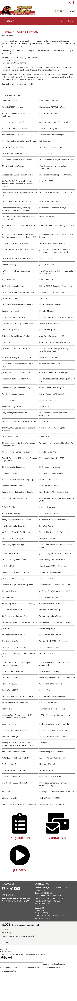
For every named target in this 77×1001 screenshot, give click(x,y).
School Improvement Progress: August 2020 (17, 365)
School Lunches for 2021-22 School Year (18, 249)
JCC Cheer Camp (46, 141)
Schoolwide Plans (9, 591)
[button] (65, 11)
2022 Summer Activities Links (51, 147)
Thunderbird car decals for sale (52, 709)
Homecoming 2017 (47, 628)
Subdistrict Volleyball (10, 311)
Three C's (43, 298)
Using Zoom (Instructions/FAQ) (14, 412)
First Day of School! (47, 764)
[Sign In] (70, 2)
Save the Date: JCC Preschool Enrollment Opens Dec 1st (18, 217)
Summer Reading (9, 264)
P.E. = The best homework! (12, 671)
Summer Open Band (47, 578)
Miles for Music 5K (47, 311)
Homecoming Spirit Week (12, 330)
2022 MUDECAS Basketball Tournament (55, 192)
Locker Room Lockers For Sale (14, 647)
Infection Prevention (10, 798)
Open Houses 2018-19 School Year (53, 566)
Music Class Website (47, 400)
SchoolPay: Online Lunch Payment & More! (19, 141)
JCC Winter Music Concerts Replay (15, 616)
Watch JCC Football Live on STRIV (15, 758)
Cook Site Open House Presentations (54, 342)
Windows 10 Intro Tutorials (50, 684)
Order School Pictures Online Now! (53, 122)
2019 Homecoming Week (49, 467)
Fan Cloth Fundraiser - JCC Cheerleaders (18, 323)
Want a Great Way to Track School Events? (19, 804)
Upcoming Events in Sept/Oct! (14, 122)
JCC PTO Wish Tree (9, 298)
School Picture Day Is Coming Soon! (53, 243)
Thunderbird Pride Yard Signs (51, 134)
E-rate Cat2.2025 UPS (10, 101)
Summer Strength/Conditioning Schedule (18, 585)
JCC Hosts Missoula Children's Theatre (17, 696)
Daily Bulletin (19, 837)
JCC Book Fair (7, 628)
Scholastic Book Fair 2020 (49, 323)
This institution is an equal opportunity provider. (18, 936)
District (71, 21)
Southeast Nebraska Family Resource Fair (19, 421)
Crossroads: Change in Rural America (17, 159)
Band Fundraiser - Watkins (50, 305)
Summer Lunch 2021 (47, 258)
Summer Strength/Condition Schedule (17, 492)
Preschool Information (48, 507)
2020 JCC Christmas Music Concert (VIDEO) (19, 292)
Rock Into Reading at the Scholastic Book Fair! (18, 226)
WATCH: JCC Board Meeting (13, 394)
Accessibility (6, 929)
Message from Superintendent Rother (17, 175)
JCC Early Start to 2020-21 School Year (17, 372)
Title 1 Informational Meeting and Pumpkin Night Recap (19, 459)
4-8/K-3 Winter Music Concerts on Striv (55, 715)
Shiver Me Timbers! (10, 677)
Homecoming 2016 (9, 684)
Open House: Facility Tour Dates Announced (52, 167)
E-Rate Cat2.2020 (46, 421)
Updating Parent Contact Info (14, 770)
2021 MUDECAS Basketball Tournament (55, 286)
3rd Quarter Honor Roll (48, 513)
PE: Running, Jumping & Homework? (54, 724)
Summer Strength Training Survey (16, 387)
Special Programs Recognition (51, 572)
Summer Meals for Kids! (49, 647)
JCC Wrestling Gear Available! (51, 473)
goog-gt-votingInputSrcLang (54, 964)
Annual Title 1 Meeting (11, 513)
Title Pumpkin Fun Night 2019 (51, 458)
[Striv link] (11, 888)
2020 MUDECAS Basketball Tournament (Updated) (18, 429)
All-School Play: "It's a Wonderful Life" (54, 591)
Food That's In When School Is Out (53, 492)
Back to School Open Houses (13, 134)
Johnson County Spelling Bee (51, 610)
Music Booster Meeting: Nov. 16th (53, 730)
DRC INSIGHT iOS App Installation (16, 783)
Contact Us (57, 837)
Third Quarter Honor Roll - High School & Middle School (56, 272)
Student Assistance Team (49, 363)
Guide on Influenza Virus (12, 610)
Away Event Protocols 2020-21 (51, 336)
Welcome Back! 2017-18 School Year (54, 641)
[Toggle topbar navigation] (73, 2)
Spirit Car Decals (46, 526)
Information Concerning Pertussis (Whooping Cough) (53, 784)
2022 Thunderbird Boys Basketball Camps (56, 159)
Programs (6, 342)
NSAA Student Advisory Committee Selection (16, 272)
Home (62, 21)
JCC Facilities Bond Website (13, 166)
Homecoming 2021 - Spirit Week (15, 243)
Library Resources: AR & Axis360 (52, 394)
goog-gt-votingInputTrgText (50, 967)
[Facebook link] (3, 888)
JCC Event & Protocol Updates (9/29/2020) (56, 317)
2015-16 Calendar (46, 770)
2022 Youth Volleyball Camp (13, 147)
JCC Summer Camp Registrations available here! (19, 654)
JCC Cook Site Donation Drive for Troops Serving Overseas (18, 444)
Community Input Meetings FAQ (15, 498)
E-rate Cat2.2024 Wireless (49, 101)
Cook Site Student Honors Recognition (55, 372)
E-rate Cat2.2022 (46, 181)
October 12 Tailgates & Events (14, 560)
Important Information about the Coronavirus (53, 414)
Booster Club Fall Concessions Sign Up (17, 479)
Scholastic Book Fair (47, 538)
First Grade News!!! (46, 216)
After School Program (48, 128)
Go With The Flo (8, 507)
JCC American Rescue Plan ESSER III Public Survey (56, 235)
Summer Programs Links (12, 486)
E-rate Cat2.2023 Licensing (12, 107)
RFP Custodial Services (48, 597)
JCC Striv (19, 870)
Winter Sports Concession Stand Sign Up (56, 443)
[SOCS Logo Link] (6, 924)
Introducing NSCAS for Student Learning (18, 603)
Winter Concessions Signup (50, 616)
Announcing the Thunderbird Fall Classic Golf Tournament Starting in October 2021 (19, 235)
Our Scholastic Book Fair (12, 553)
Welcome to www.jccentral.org (51, 804)
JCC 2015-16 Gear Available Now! (52, 758)
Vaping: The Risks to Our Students (53, 532)
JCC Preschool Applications (13, 286)
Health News (7, 709)
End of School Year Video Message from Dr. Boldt (57, 380)
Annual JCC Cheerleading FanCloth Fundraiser (16, 114)
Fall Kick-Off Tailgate (10, 473)
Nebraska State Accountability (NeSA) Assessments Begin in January (17, 716)
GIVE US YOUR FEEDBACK (49, 798)
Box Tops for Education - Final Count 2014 (56, 792)
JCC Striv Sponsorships (48, 113)
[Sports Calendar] (18, 888)
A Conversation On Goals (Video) (52, 696)
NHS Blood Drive (8, 566)
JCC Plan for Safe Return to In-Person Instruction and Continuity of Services (54, 250)
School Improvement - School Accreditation (57, 677)
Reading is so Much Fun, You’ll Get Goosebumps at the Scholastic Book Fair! (18, 744)
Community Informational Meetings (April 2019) (56, 499)
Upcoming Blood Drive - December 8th (55, 622)
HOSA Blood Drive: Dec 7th (50, 201)
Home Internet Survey (48, 357)
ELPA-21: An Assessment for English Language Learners (16, 663)
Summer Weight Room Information (16, 379)
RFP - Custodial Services (49, 702)
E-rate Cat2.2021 (46, 280)
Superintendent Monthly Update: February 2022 (19, 193)
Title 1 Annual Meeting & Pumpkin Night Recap (56, 545)
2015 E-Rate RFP (8, 792)
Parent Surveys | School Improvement (17, 452)
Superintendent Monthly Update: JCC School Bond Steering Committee (17, 209)
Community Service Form (49, 603)
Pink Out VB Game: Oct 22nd (13, 751)
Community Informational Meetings (54, 519)
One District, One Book (11, 641)
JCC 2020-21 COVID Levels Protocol (16, 348)
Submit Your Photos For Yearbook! (53, 736)
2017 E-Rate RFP (46, 653)
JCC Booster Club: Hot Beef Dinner (16, 532)
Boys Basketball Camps (49, 486)
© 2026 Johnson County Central (25, 925)
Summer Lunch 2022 (47, 153)
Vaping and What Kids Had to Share (16, 519)
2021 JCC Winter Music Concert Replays (18, 201)
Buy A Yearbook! (8, 280)
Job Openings (7, 597)
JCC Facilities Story (46, 264)
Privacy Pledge (7, 932)
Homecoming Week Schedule (51, 751)
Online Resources (9, 400)
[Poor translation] (8, 957)
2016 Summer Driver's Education (15, 702)
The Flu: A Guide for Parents (13, 526)
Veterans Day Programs (49, 671)
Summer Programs (47, 690)
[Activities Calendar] (15, 888)
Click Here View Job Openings (15, 901)
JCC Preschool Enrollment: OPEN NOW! (17, 258)
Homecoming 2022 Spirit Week (52, 107)
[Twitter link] (7, 888)
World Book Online (47, 406)
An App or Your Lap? (10, 437)
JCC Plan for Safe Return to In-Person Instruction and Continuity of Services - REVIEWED (18, 184)
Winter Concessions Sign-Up (13, 538)
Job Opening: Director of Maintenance (55, 553)
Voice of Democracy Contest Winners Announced (54, 663)
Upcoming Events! (9, 724)
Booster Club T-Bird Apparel (13, 317)
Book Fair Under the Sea (49, 452)
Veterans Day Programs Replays (52, 208)
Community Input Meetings (13, 544)
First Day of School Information (14, 128)
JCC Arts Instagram (47, 330)
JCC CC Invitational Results (50, 635)
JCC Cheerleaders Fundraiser (13, 635)
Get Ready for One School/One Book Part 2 (19, 622)
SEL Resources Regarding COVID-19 (16, 357)
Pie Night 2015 (45, 743)
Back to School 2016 (10, 690)
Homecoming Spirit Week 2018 (52, 560)
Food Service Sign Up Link (12, 406)
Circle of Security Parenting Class (52, 428)
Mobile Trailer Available (49, 479)
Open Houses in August (11, 776)
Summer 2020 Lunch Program (51, 387)
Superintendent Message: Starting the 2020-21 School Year (55, 349)
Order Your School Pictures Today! (16, 336)
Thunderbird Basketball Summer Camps (55, 585)
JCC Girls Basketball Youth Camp (15, 153)
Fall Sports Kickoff (9, 764)
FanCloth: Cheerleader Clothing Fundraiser (56, 225)
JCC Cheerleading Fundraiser (13, 467)
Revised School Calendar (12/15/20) (53, 292)
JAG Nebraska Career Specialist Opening (56, 175)
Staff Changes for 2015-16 (50, 776)
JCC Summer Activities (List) (13, 578)
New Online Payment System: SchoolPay (18, 305)
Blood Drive (44, 437)
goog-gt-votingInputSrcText (29, 967)
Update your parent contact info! (15, 730)
